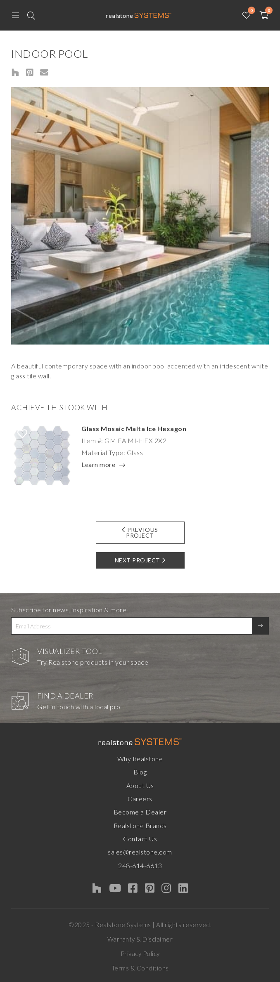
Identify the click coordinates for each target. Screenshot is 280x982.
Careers (140, 799)
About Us (140, 785)
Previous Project (140, 532)
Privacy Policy (140, 953)
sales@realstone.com (140, 852)
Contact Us (140, 839)
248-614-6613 (140, 865)
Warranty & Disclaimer (140, 939)
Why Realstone (140, 758)
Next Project (140, 560)
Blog (140, 772)
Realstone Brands (140, 825)
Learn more (98, 465)
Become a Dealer (140, 812)
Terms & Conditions (140, 968)
